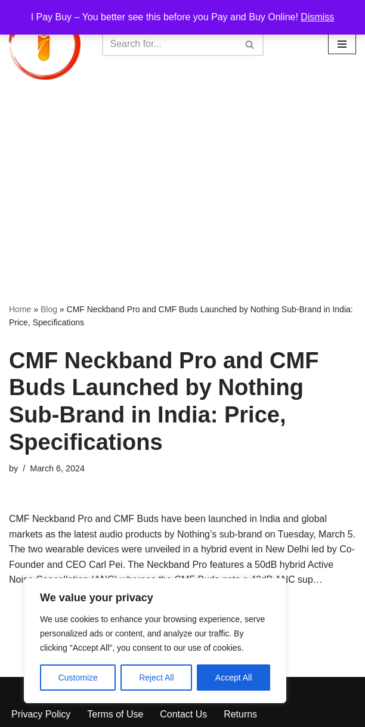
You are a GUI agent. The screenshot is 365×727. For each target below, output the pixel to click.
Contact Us (184, 715)
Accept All (233, 677)
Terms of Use (116, 715)
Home (20, 309)
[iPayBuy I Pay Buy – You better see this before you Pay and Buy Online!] (45, 44)
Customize (78, 677)
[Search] (169, 44)
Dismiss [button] (317, 17)
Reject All (156, 677)
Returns (241, 715)
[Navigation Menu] (342, 44)
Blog (49, 309)
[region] (155, 640)
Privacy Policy (41, 715)
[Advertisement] (182, 177)
